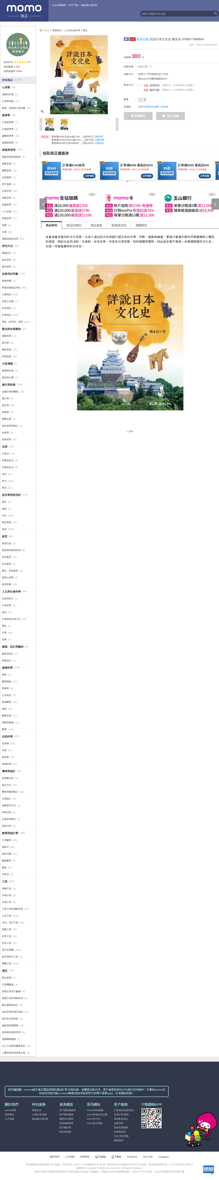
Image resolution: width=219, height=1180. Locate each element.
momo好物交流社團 (97, 1114)
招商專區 (9, 1114)
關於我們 (54, 1156)
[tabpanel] (130, 333)
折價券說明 (120, 1131)
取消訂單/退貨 (121, 1114)
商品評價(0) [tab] (73, 225)
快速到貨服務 (121, 1127)
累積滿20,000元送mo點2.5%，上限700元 (72, 139)
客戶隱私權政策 (67, 1110)
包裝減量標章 (66, 1123)
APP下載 (73, 5)
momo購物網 (59, 5)
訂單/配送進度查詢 (123, 1110)
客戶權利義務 (66, 1114)
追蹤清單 (118, 1123)
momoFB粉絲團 (95, 1110)
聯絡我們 (118, 1140)
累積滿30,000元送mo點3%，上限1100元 (72, 143)
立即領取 (89, 176)
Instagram (164, 1156)
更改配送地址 (121, 1118)
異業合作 (36, 1110)
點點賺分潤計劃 (89, 5)
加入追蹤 (170, 116)
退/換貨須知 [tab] (118, 225)
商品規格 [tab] (96, 225)
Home (46, 30)
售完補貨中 (138, 116)
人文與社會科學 (72, 30)
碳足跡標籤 (65, 1131)
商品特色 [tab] (51, 225)
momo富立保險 (94, 1123)
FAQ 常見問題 (121, 1136)
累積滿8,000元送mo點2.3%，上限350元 (72, 136)
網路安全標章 (66, 1118)
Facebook (132, 1156)
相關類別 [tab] (141, 225)
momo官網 (10, 1110)
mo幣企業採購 (39, 1114)
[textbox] (176, 14)
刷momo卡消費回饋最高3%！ (153, 78)
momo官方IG (93, 1118)
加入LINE (148, 1156)
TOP (130, 431)
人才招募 (9, 1118)
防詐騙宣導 (65, 1127)
